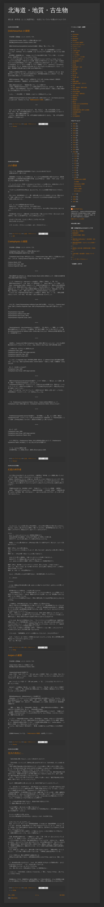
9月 (75, 161)
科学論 (14, 649)
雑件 (14, 236)
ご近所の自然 (76, 50)
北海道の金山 (76, 108)
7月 (75, 165)
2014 (74, 142)
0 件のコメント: (32, 124)
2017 (74, 135)
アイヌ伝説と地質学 (77, 42)
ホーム (37, 895)
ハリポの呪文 (76, 55)
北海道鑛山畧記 (76, 112)
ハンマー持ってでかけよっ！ (80, 259)
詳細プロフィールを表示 (77, 219)
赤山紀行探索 (76, 91)
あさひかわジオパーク (78, 44)
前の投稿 (62, 895)
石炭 (73, 85)
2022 (74, 123)
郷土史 (74, 75)
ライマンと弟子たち (77, 59)
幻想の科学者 (14, 469)
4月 (75, 172)
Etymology (75, 38)
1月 (75, 194)
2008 (74, 199)
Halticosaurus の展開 (34, 733)
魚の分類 (74, 73)
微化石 (74, 102)
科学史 (74, 63)
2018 (74, 133)
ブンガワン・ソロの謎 (78, 57)
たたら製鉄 (75, 52)
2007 (74, 201)
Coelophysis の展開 (17, 241)
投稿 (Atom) (14, 898)
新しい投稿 (11, 895)
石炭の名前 (75, 89)
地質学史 (74, 97)
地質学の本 (75, 95)
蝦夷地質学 (75, 233)
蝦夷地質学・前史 (77, 67)
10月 (75, 158)
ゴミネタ (74, 48)
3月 (75, 175)
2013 (74, 144)
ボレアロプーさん (78, 209)
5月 (75, 170)
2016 (74, 137)
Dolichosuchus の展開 (19, 31)
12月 (75, 154)
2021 (74, 126)
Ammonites (75, 34)
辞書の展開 (75, 81)
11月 (75, 156)
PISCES (74, 40)
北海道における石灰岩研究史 (80, 104)
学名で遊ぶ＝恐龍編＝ (78, 231)
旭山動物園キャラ (77, 61)
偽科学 (74, 71)
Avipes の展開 (15, 655)
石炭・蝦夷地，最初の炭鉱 (79, 87)
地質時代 (74, 99)
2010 (74, 152)
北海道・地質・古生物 (38, 10)
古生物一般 (75, 77)
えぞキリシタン (76, 46)
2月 (75, 177)
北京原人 (74, 114)
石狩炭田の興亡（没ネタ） (79, 83)
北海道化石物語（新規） (79, 235)
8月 (75, 163)
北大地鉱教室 (76, 116)
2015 (74, 140)
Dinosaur (15, 126)
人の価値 (12, 165)
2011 (74, 149)
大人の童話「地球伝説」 (79, 93)
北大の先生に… (16, 753)
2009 (74, 197)
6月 (75, 168)
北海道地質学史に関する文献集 (80, 110)
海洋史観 (74, 69)
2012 (74, 147)
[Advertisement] (36, 144)
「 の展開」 (36, 99)
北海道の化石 (76, 106)
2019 (74, 130)
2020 (74, 128)
